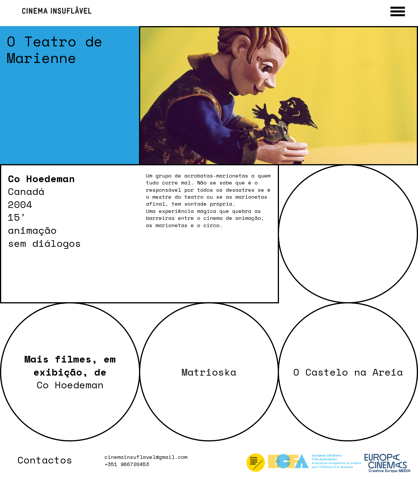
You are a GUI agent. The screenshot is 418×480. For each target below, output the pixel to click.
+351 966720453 (127, 464)
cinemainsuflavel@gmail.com (146, 456)
